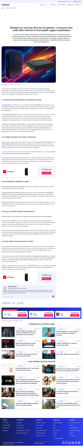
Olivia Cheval (4, 84)
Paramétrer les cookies (8, 444)
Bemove (21, 442)
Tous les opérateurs (58, 438)
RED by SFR (56, 430)
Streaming (5, 430)
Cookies (71, 433)
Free (54, 425)
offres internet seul (8, 157)
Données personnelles (74, 430)
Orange (55, 433)
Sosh (54, 435)
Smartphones (6, 427)
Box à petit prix (20, 425)
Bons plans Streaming (22, 433)
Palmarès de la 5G (40, 435)
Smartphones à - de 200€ (23, 430)
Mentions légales (73, 427)
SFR (14, 303)
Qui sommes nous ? (74, 422)
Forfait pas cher (20, 427)
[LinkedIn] (53, 296)
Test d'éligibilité (40, 425)
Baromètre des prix (40, 433)
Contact (71, 425)
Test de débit (39, 427)
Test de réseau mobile (41, 430)
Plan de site (72, 435)
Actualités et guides (40, 422)
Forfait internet (6, 303)
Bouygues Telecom (58, 422)
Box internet (6, 422)
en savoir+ (21, 320)
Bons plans (20, 303)
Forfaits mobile (6, 425)
